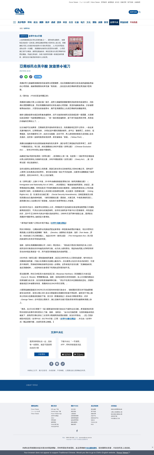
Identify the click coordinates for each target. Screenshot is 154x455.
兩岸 (47, 22)
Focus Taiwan (73, 2)
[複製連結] (31, 90)
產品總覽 (94, 423)
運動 (94, 22)
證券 (59, 22)
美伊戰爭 (22, 22)
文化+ (53, 439)
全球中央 (114, 22)
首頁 (21, 28)
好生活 (117, 2)
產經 (53, 22)
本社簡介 (74, 423)
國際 (41, 22)
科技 (65, 22)
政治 (36, 22)
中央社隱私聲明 (90, 448)
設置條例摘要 (76, 431)
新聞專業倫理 (76, 434)
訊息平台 (94, 431)
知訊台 (93, 436)
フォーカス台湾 (84, 2)
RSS (93, 442)
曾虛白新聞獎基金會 (116, 424)
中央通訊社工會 (116, 440)
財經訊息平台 (96, 434)
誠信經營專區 (76, 436)
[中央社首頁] (19, 11)
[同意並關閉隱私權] (152, 448)
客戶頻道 (130, 2)
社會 (77, 22)
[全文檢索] (140, 12)
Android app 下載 (57, 427)
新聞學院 (54, 444)
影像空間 (123, 2)
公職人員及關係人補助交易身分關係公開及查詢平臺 (116, 432)
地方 (83, 22)
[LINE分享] (26, 90)
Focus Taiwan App (56, 432)
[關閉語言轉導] (152, 452)
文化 (89, 22)
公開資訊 (74, 429)
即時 (30, 22)
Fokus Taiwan (95, 2)
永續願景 (137, 2)
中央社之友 (95, 439)
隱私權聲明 (75, 439)
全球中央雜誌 (56, 436)
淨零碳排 (104, 2)
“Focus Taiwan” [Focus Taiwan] (122, 453)
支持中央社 (133, 12)
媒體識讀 (111, 2)
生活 (71, 22)
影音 (106, 22)
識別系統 (74, 426)
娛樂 (100, 22)
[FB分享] (21, 90)
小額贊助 (41, 368)
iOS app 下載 (56, 423)
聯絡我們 (74, 442)
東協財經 (124, 22)
